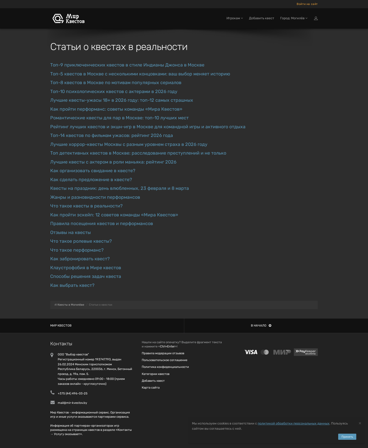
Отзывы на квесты (70, 232)
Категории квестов (155, 374)
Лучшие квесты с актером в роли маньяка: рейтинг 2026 (113, 162)
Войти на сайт (307, 4)
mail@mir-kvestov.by (72, 403)
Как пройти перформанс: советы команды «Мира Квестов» (116, 109)
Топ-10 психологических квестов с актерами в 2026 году (113, 91)
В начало (261, 325)
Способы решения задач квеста (85, 276)
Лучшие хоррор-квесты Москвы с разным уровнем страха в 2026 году (128, 144)
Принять (347, 436)
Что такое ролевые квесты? (81, 241)
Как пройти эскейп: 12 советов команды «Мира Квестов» (114, 215)
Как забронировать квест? (80, 258)
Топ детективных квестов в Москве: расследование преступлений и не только (138, 153)
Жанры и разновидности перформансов (95, 197)
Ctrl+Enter (167, 346)
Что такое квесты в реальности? (86, 206)
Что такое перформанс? (77, 250)
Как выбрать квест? (72, 285)
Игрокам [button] (234, 18)
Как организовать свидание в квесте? (92, 170)
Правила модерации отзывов (163, 353)
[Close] (360, 423)
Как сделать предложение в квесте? (91, 179)
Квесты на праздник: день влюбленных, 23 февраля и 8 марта (119, 188)
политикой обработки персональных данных (294, 423)
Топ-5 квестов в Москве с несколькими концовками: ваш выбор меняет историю (140, 74)
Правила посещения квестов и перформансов (101, 223)
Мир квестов (61, 325)
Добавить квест (261, 18)
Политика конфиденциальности (165, 367)
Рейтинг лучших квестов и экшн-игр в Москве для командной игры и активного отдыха (147, 126)
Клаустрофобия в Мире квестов (85, 267)
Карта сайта (151, 387)
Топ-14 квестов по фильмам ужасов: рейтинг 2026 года (111, 135)
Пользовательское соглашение (164, 360)
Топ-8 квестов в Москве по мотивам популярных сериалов (115, 82)
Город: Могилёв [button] (293, 18)
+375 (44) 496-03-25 (73, 393)
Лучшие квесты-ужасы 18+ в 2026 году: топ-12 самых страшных (121, 100)
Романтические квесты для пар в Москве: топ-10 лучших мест (119, 118)
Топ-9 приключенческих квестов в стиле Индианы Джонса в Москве (127, 65)
